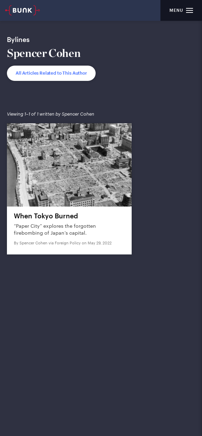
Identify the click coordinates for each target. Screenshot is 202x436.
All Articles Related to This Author (51, 73)
